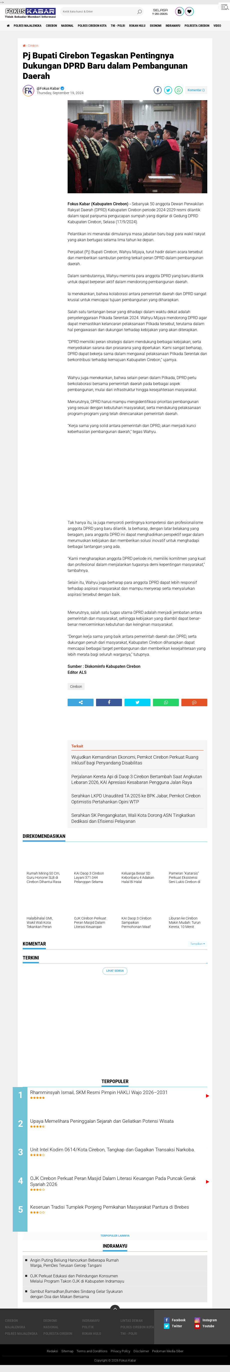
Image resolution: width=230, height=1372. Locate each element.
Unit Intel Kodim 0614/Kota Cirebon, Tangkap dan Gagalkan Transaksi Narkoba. (110, 1156)
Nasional (81, 26)
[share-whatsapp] (179, 90)
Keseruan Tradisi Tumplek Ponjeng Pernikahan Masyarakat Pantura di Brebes (120, 1217)
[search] (102, 11)
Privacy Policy (121, 1358)
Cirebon (61, 26)
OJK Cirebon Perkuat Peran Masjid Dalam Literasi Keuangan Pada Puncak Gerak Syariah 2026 (118, 1187)
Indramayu (209, 26)
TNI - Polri (141, 26)
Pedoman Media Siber (171, 1358)
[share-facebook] (158, 90)
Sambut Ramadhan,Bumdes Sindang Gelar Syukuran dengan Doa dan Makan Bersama (76, 1301)
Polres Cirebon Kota (111, 26)
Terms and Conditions (90, 1358)
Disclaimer (143, 1358)
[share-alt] (81, 702)
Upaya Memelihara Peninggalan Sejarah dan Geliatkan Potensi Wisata (114, 1126)
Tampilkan (197, 943)
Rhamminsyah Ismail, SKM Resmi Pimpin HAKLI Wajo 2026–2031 (119, 1093)
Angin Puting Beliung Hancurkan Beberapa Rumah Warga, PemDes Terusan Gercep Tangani (74, 1269)
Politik (88, 1333)
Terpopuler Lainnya (115, 1242)
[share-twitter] (168, 90)
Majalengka (15, 1333)
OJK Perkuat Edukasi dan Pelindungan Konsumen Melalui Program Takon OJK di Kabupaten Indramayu (77, 1285)
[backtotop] (115, 1316)
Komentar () (196, 90)
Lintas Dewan (131, 1327)
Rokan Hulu (165, 26)
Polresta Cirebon (57, 1340)
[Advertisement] (43, 175)
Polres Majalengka (32, 26)
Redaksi (48, 1358)
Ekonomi (187, 26)
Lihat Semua (115, 970)
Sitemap (64, 1358)
